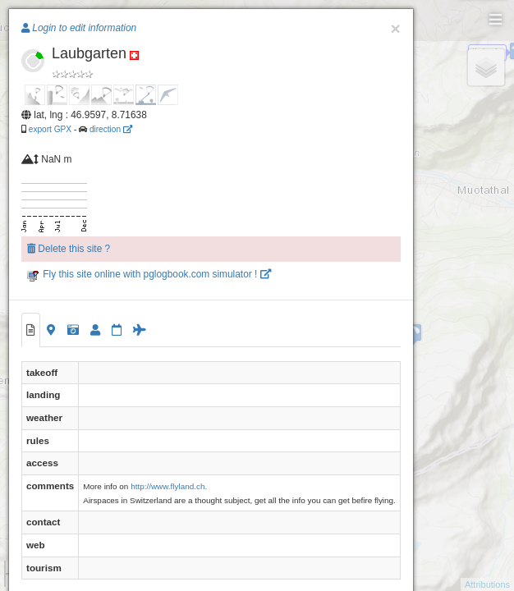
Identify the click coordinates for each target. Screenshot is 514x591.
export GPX (50, 129)
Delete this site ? (68, 248)
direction (110, 129)
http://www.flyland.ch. (169, 486)
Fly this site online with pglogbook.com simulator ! (149, 274)
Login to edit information (78, 28)
